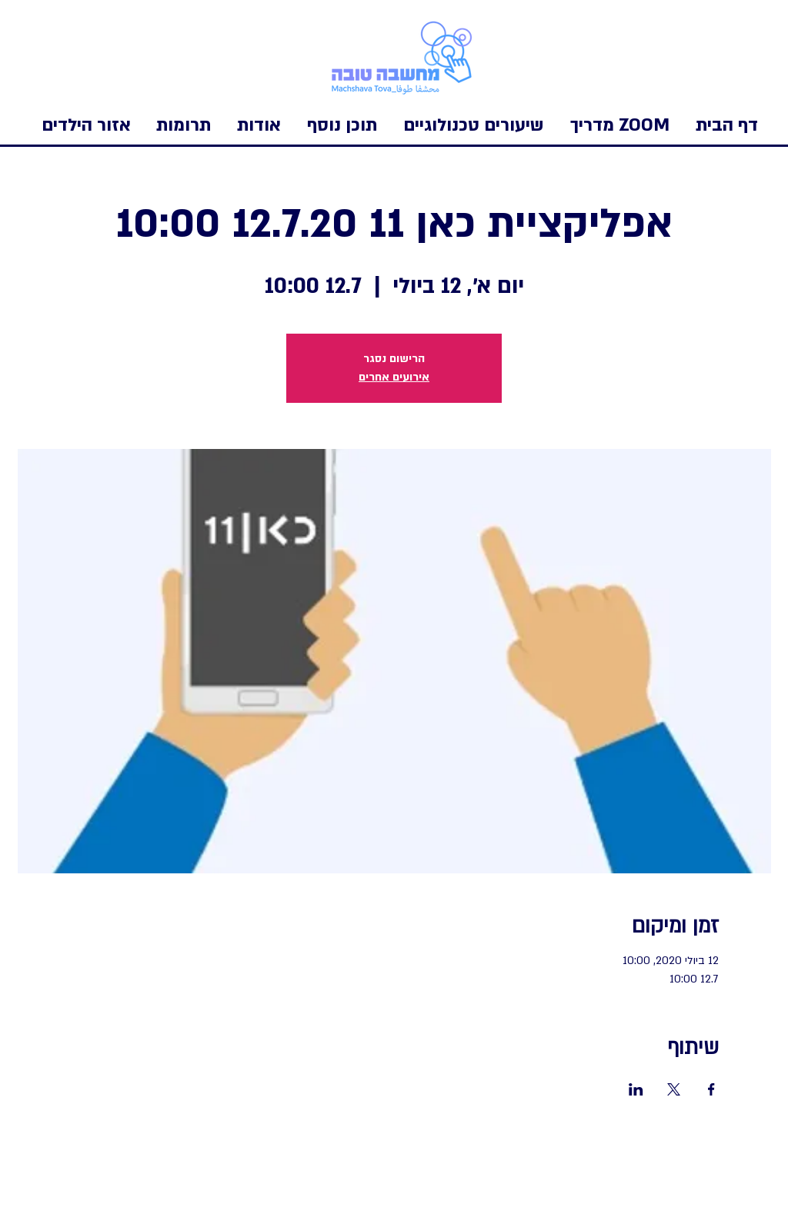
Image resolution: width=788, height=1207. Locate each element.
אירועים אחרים (394, 377)
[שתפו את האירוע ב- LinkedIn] (636, 1089)
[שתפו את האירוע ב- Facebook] (711, 1089)
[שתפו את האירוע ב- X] (673, 1089)
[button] (86, 125)
